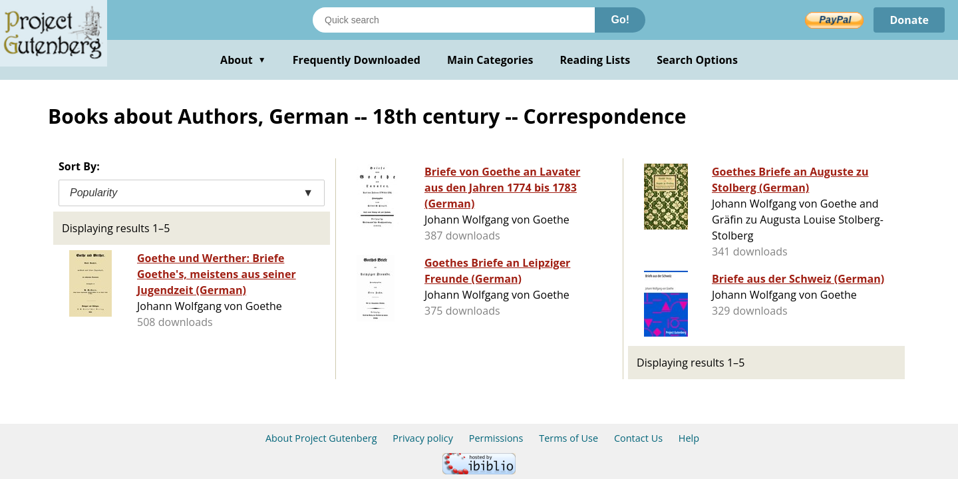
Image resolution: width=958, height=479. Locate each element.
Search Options (697, 60)
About (243, 60)
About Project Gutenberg (321, 438)
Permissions (496, 438)
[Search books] (454, 20)
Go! (620, 19)
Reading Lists (595, 60)
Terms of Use (568, 438)
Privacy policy (423, 438)
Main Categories (490, 60)
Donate (909, 20)
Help (689, 438)
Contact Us (638, 438)
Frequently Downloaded (356, 60)
